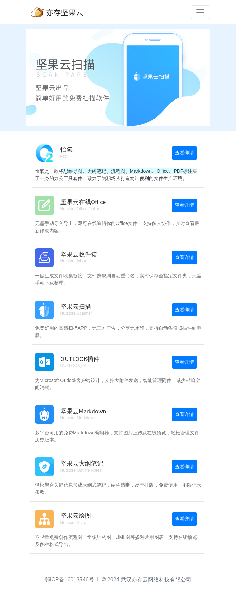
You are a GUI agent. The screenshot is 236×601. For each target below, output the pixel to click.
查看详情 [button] (184, 153)
